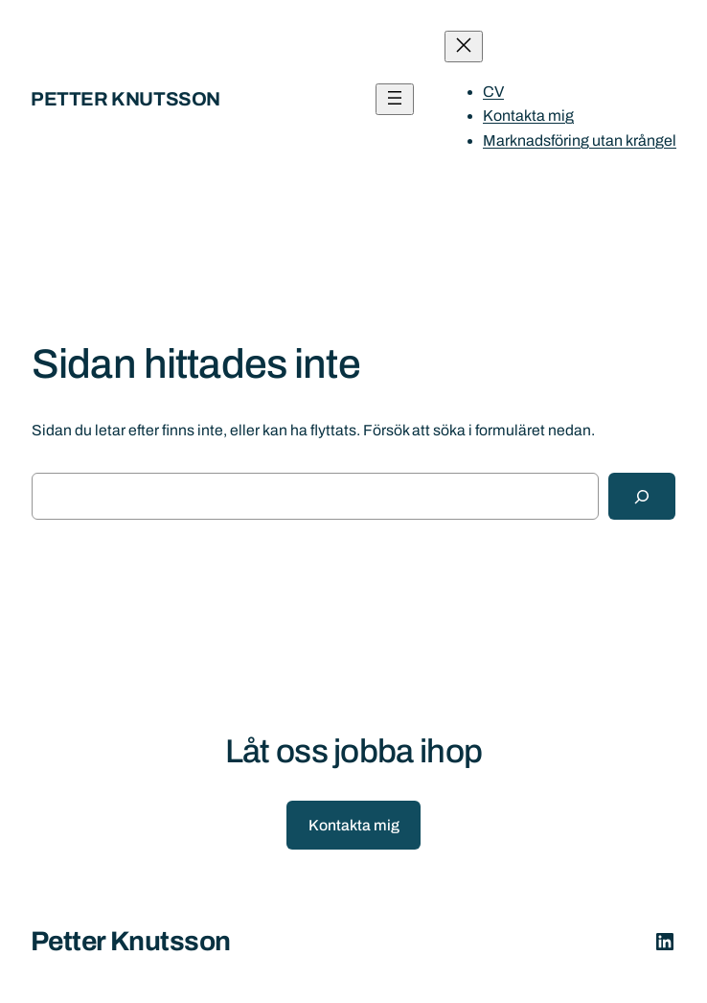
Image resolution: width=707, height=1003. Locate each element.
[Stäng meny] (464, 46)
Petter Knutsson (125, 98)
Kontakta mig (353, 825)
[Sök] (641, 496)
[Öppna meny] (395, 99)
